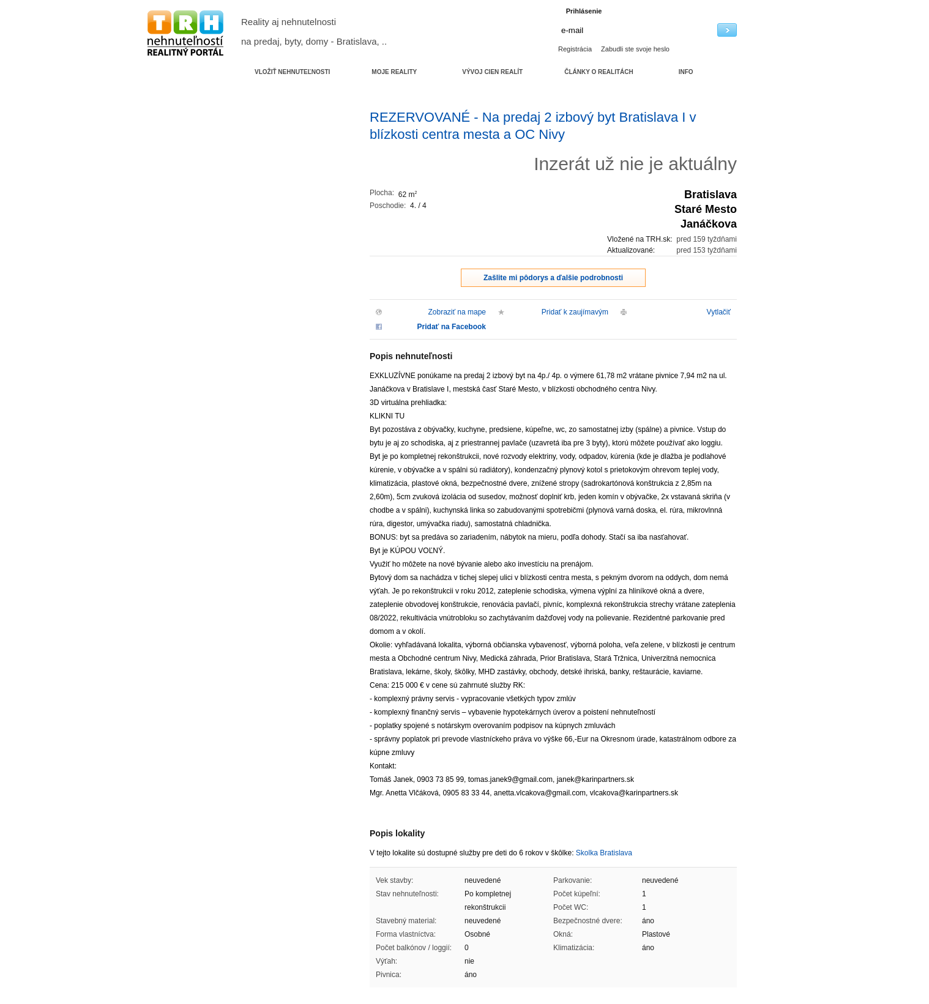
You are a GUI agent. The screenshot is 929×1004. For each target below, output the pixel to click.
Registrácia (575, 49)
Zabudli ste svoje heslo (635, 49)
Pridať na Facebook (451, 326)
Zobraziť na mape (457, 312)
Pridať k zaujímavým (575, 312)
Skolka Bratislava (604, 853)
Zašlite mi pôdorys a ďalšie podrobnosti (553, 277)
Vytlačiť (719, 312)
